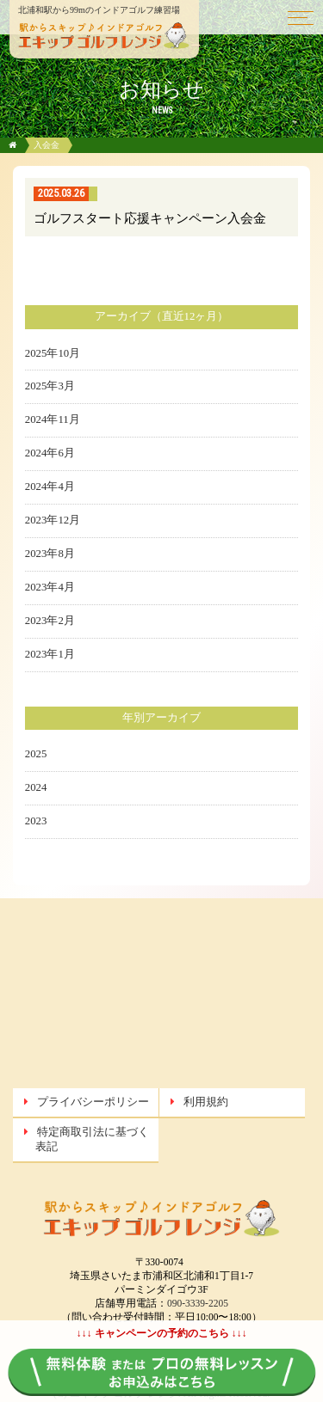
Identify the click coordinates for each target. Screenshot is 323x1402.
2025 (36, 754)
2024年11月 (52, 419)
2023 (36, 821)
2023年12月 (52, 520)
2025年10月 (52, 353)
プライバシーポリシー (93, 1102)
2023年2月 (50, 621)
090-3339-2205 (197, 1303)
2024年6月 (50, 453)
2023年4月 (50, 587)
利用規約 (205, 1102)
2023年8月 (50, 554)
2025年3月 (50, 386)
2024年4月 (50, 487)
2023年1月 (50, 654)
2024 (36, 787)
